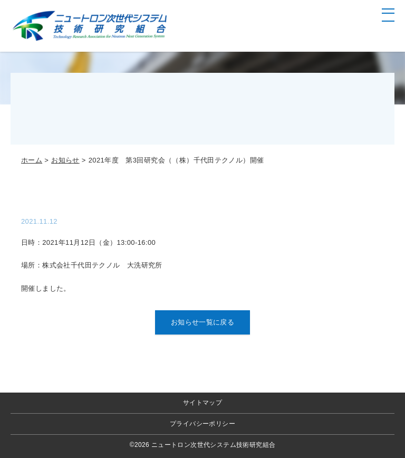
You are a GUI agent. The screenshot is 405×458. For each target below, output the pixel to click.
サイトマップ (202, 402)
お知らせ (65, 160)
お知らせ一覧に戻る (203, 322)
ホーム (31, 160)
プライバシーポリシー (202, 423)
